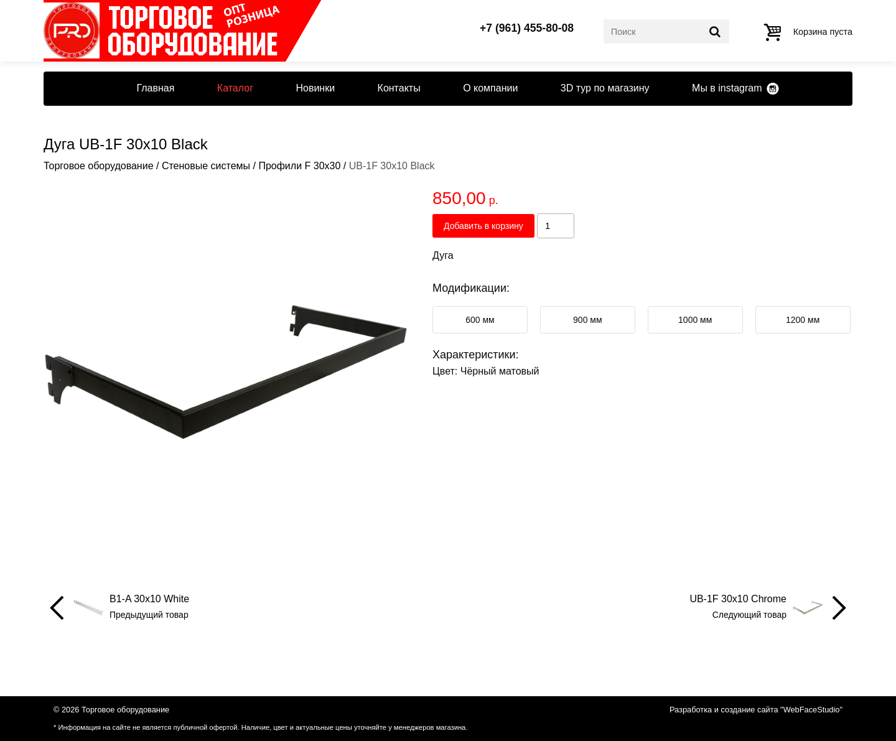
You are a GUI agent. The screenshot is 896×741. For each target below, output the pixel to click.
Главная (155, 88)
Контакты (399, 88)
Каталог (235, 88)
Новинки (315, 88)
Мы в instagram (727, 88)
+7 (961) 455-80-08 (527, 28)
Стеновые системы (206, 166)
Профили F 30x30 (299, 166)
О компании (490, 88)
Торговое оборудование (99, 166)
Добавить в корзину (483, 226)
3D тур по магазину (605, 88)
